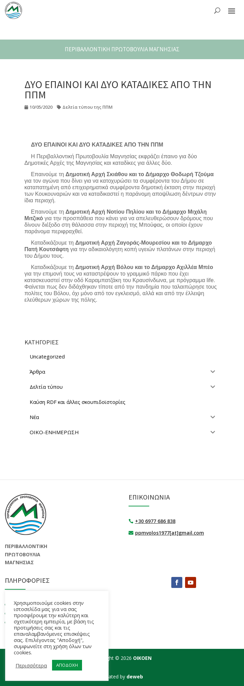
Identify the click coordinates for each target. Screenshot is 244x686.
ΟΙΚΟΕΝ (142, 658)
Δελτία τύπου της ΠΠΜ (87, 107)
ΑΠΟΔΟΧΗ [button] (67, 665)
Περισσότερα (31, 665)
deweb (134, 676)
